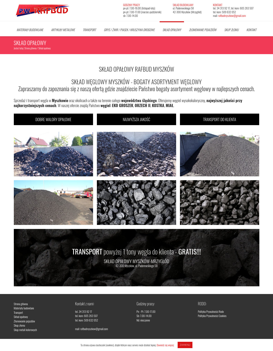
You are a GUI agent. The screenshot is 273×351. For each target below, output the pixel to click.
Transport (89, 29)
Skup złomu (231, 29)
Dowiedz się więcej (165, 345)
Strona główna (30, 48)
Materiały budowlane (30, 29)
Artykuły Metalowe (63, 29)
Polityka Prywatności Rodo (211, 311)
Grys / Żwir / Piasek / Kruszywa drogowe (129, 29)
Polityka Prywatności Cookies (212, 316)
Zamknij (185, 344)
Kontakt (252, 29)
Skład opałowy (171, 29)
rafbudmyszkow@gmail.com (232, 15)
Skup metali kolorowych (25, 330)
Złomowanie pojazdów (202, 29)
